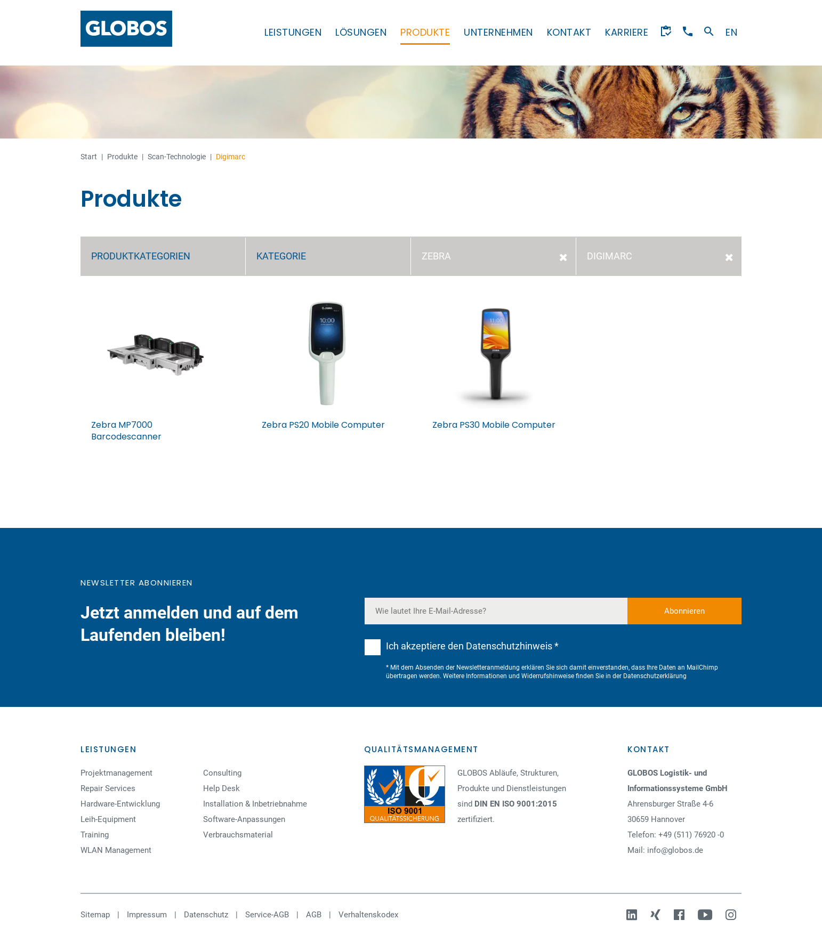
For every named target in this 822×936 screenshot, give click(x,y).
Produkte (425, 32)
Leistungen (292, 32)
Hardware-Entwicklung (120, 804)
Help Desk (221, 788)
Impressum (147, 914)
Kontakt (569, 32)
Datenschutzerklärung (655, 676)
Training (94, 835)
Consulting (222, 773)
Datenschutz (206, 914)
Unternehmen (498, 32)
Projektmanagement (116, 773)
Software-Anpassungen (244, 819)
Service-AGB (267, 914)
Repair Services (107, 788)
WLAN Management (115, 850)
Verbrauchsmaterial (238, 835)
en (731, 32)
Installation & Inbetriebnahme (255, 804)
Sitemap (95, 914)
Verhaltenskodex (368, 914)
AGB (313, 914)
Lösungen (360, 32)
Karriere (626, 32)
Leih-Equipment (108, 819)
